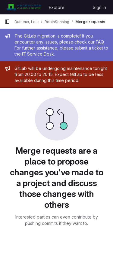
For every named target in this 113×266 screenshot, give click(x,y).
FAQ (100, 41)
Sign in (99, 7)
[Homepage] (23, 7)
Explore (56, 7)
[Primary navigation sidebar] (7, 21)
